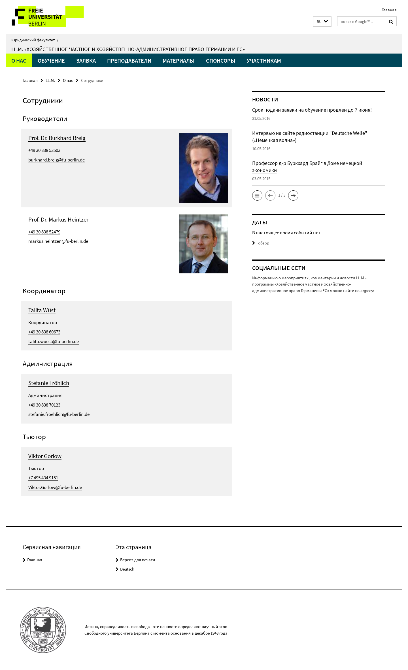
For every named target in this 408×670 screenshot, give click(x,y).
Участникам (264, 60)
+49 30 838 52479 (44, 232)
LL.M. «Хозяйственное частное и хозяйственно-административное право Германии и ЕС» (128, 49)
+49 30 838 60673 (44, 332)
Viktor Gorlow (44, 456)
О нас (18, 60)
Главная (389, 9)
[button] (322, 21)
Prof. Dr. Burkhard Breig (57, 138)
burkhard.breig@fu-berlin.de (56, 160)
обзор (260, 243)
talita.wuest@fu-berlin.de (53, 341)
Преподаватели (129, 60)
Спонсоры (220, 60)
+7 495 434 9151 (43, 478)
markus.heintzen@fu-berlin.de (58, 241)
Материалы (179, 60)
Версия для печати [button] (137, 559)
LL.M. (50, 80)
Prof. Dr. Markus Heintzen (59, 219)
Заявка (86, 60)
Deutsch (127, 569)
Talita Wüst (42, 310)
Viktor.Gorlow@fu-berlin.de (55, 487)
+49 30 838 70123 (44, 405)
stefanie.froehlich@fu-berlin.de (59, 414)
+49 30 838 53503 (44, 150)
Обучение (51, 60)
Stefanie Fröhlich (48, 383)
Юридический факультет (34, 40)
